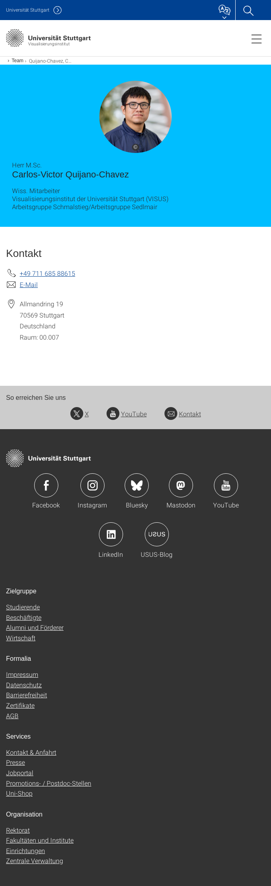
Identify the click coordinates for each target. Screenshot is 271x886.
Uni (27, 10)
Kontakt (182, 413)
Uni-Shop (19, 793)
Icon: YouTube (226, 485)
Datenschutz (24, 684)
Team (17, 60)
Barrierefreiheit (26, 694)
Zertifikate (20, 705)
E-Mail (29, 284)
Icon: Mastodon (181, 485)
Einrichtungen (25, 850)
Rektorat (18, 830)
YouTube (127, 413)
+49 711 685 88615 (47, 273)
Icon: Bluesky (137, 485)
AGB (12, 715)
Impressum (22, 674)
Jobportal (19, 772)
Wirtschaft (20, 637)
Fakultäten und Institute (40, 840)
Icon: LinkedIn (111, 534)
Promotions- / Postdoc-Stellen (48, 783)
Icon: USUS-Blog (157, 534)
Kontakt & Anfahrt (31, 752)
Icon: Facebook (46, 485)
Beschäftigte (23, 617)
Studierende (23, 607)
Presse (15, 762)
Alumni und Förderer (35, 627)
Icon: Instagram (92, 485)
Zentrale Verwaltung (34, 860)
